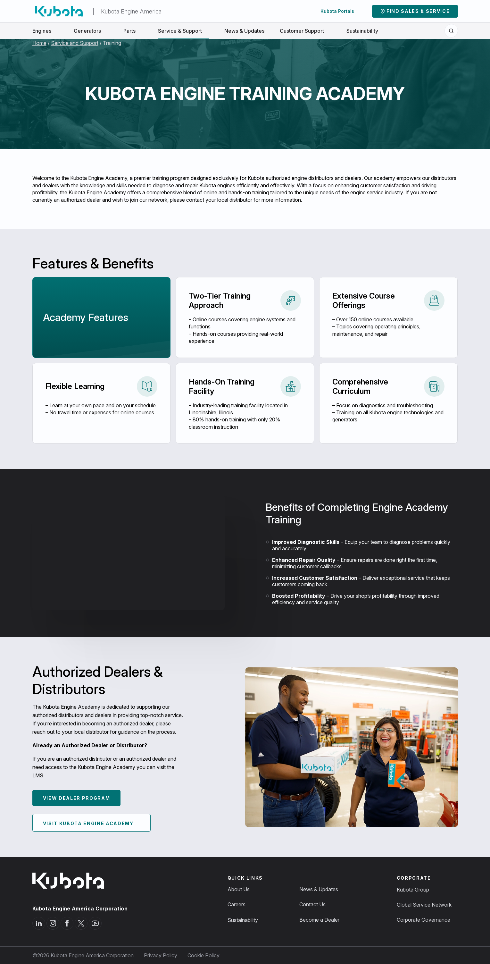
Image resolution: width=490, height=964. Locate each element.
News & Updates (244, 30)
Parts (133, 30)
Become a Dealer (319, 920)
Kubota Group (413, 889)
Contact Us (312, 904)
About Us (239, 889)
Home (39, 43)
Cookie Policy (203, 955)
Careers (236, 904)
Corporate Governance (423, 920)
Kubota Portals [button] (340, 11)
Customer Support (305, 30)
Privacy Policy (160, 955)
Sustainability (362, 30)
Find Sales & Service (418, 11)
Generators (91, 30)
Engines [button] (45, 30)
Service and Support (74, 43)
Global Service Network (424, 904)
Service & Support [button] (183, 30)
